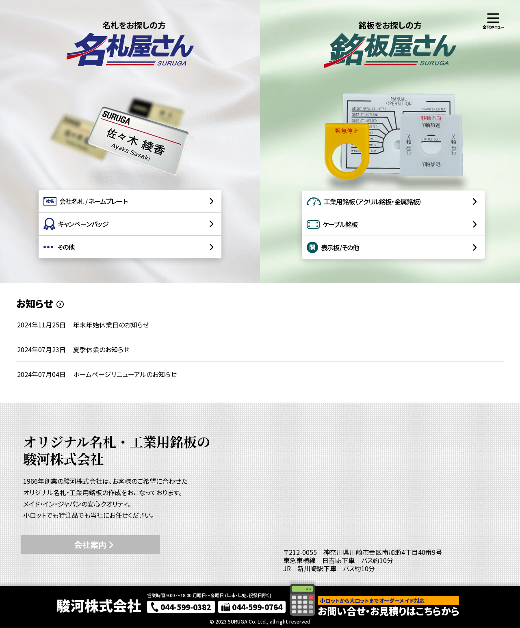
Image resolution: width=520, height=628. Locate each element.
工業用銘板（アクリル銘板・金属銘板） (364, 201)
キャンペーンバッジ (75, 224)
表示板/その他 (333, 247)
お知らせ (34, 303)
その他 (59, 247)
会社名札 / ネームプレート (85, 201)
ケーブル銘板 (332, 224)
